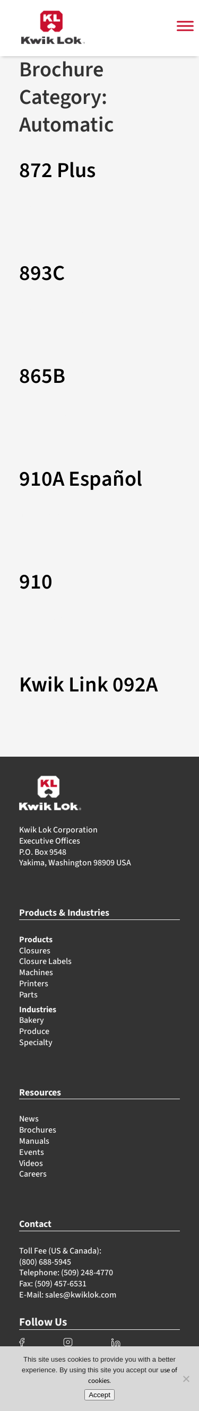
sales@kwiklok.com (80, 1295)
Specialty (36, 1042)
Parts (28, 995)
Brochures (37, 1130)
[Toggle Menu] (185, 26)
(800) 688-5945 (45, 1262)
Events (31, 1152)
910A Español (80, 479)
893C (42, 273)
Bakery (31, 1020)
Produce (34, 1031)
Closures (34, 951)
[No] (185, 1378)
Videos (31, 1163)
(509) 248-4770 (87, 1272)
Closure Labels (45, 961)
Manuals (34, 1141)
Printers (33, 983)
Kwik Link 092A (88, 685)
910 (36, 582)
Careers (33, 1174)
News (29, 1119)
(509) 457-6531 (60, 1284)
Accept (99, 1395)
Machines (36, 972)
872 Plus (57, 171)
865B (42, 376)
